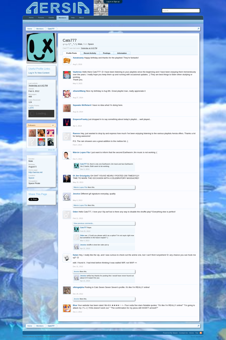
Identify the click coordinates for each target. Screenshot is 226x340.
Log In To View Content (38, 73)
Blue (75, 305)
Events (51, 17)
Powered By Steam (170, 333)
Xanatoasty (78, 58)
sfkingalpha (78, 287)
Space (31, 178)
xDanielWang (79, 91)
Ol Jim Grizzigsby (81, 176)
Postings (106, 53)
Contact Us (183, 333)
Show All (51, 150)
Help (73, 17)
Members (62, 18)
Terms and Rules (197, 337)
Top (196, 333)
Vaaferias (77, 72)
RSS (201, 333)
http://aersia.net (35, 172)
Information (122, 53)
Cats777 (83, 164)
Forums (41, 17)
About (81, 17)
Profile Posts (71, 53)
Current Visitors (50, 22)
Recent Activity (90, 53)
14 (53, 125)
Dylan (75, 255)
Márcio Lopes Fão (81, 152)
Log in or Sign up (113, 1)
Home (31, 17)
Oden (75, 212)
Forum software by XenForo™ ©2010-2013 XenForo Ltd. (44, 337)
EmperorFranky (80, 119)
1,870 (31, 108)
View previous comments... (84, 223)
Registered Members (33, 22)
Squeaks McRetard (82, 105)
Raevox (76, 133)
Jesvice (76, 194)
